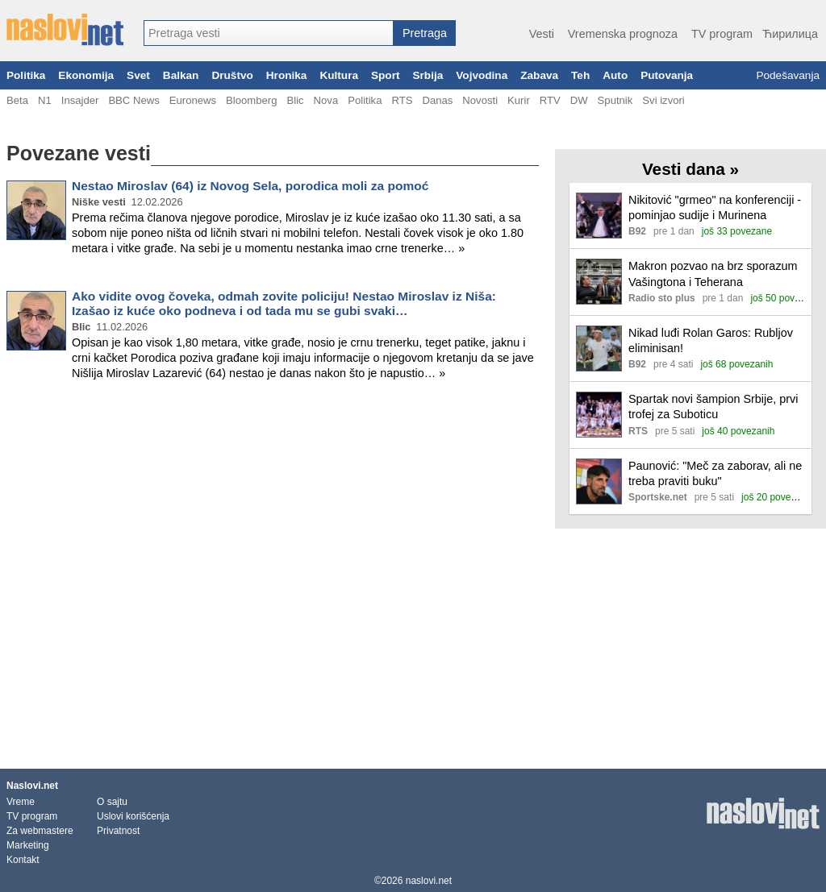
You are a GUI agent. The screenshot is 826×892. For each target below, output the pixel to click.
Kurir (518, 100)
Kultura (338, 75)
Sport (385, 75)
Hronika (286, 75)
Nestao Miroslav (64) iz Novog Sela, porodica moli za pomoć (250, 186)
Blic (294, 100)
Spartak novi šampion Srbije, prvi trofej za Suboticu (713, 406)
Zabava (539, 75)
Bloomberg (251, 100)
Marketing (27, 845)
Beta (17, 100)
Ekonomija (86, 75)
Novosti (480, 100)
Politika (25, 75)
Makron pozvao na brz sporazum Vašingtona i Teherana (713, 273)
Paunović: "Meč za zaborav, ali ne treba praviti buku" (715, 473)
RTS (401, 100)
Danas (437, 100)
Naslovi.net (32, 785)
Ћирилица (790, 33)
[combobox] (269, 33)
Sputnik (615, 100)
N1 (45, 100)
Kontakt (23, 859)
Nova (326, 100)
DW (579, 100)
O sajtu (112, 801)
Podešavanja (788, 75)
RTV (550, 100)
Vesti (541, 33)
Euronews (192, 100)
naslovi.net (429, 880)
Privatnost (118, 830)
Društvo (231, 75)
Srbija (427, 75)
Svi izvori (663, 100)
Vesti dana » (690, 169)
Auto (615, 75)
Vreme (20, 801)
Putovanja (666, 75)
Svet (138, 75)
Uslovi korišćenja (133, 816)
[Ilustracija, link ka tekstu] (599, 217)
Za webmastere (39, 830)
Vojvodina (481, 75)
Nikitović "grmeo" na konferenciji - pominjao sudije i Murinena (714, 207)
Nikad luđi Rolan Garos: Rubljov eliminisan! (710, 340)
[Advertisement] (272, 446)
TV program (722, 33)
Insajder (80, 100)
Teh (580, 75)
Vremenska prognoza (623, 33)
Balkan (181, 75)
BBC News (133, 100)
